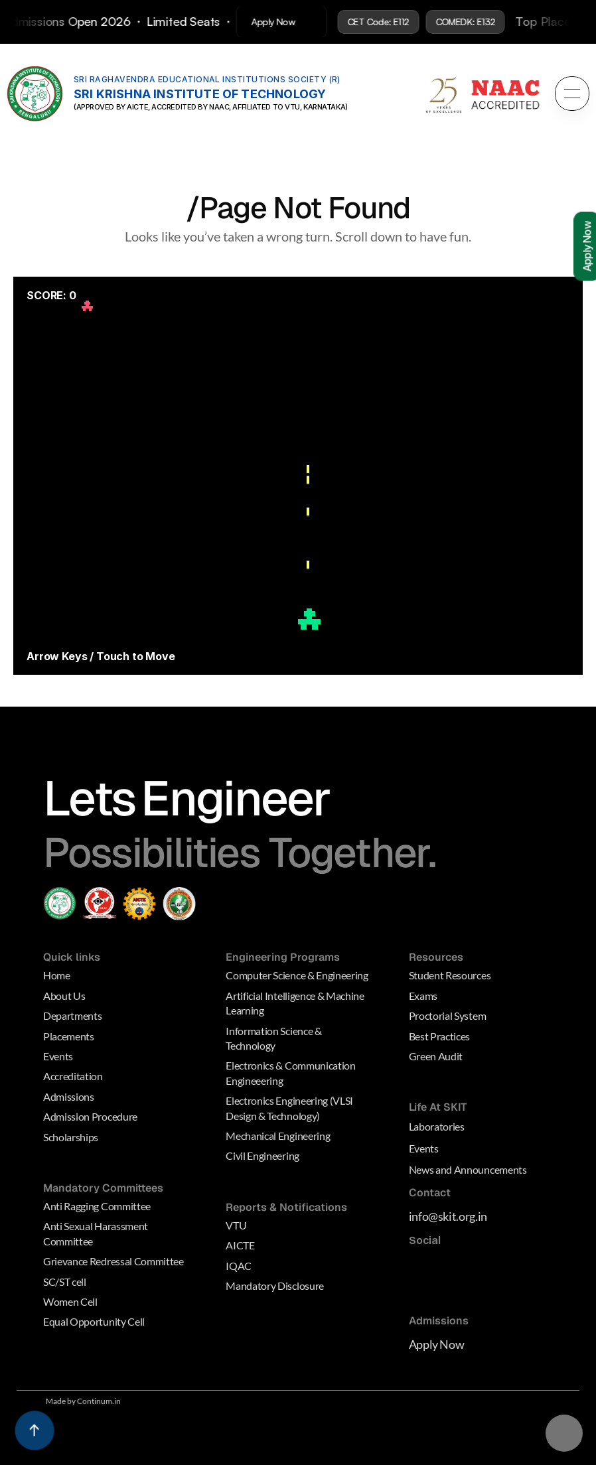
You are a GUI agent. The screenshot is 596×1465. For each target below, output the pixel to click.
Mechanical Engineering (278, 1135)
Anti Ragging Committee (97, 1206)
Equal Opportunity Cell (94, 1321)
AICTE (240, 1245)
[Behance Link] (452, 1294)
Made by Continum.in (83, 1401)
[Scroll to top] (34, 1430)
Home (56, 975)
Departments (72, 1015)
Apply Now (437, 1344)
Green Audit (436, 1056)
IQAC (239, 1265)
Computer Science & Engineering (297, 975)
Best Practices (440, 1036)
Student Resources (450, 975)
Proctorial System (447, 1015)
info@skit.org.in (448, 1216)
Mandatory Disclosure (275, 1285)
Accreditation (73, 1076)
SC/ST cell (64, 1281)
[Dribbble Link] (425, 1294)
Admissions (68, 1096)
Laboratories (437, 1126)
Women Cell (70, 1301)
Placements (68, 1036)
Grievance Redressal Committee (113, 1261)
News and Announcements (468, 1169)
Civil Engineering (262, 1155)
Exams (423, 995)
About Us (64, 995)
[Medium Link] (421, 1267)
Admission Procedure (90, 1116)
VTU (236, 1225)
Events (58, 1056)
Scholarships (70, 1137)
